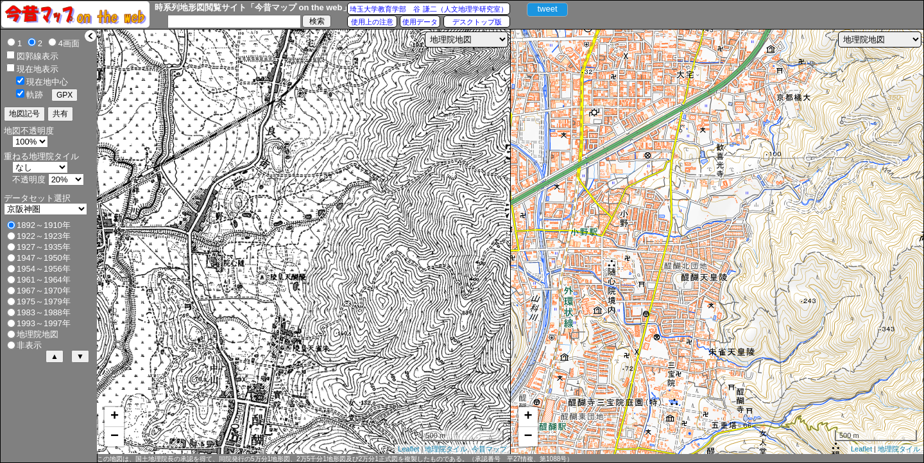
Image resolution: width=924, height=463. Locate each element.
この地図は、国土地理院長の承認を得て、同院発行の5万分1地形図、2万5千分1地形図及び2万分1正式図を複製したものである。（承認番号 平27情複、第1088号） (335, 458)
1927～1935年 (44, 247)
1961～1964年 (44, 279)
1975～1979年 (44, 301)
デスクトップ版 (477, 22)
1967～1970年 (44, 290)
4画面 (69, 43)
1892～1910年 (44, 225)
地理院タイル (446, 449)
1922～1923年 (44, 236)
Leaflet (408, 449)
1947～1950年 (44, 258)
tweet (547, 8)
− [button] (114, 436)
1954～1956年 (44, 269)
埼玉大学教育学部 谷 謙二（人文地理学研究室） (428, 9)
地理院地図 (37, 334)
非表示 (29, 345)
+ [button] (114, 416)
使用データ (420, 22)
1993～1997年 (44, 323)
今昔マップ (489, 449)
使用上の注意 (372, 22)
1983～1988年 (44, 312)
